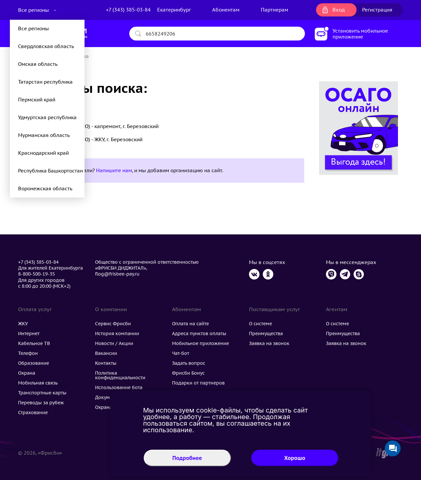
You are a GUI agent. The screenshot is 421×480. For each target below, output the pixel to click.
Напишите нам (114, 170)
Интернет (28, 333)
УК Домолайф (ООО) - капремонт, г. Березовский (100, 126)
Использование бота (118, 387)
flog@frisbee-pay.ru (117, 274)
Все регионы (34, 10)
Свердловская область (46, 46)
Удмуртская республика (47, 117)
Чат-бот (180, 353)
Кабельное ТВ (34, 343)
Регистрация (377, 10)
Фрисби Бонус (188, 373)
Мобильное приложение (200, 343)
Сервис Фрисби (113, 323)
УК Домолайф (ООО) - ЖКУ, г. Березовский (91, 139)
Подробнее (187, 458)
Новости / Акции (114, 343)
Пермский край (36, 99)
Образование (33, 363)
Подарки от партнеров (198, 383)
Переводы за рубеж (41, 402)
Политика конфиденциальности (120, 375)
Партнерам (274, 10)
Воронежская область (45, 188)
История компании (117, 333)
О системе (260, 323)
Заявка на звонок (269, 343)
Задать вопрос (188, 363)
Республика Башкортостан (50, 171)
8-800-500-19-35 (36, 274)
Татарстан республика (45, 82)
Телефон (28, 353)
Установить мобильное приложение (360, 34)
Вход (339, 10)
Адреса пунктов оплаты (199, 333)
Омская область (38, 64)
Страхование (33, 412)
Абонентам (225, 10)
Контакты (105, 363)
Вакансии (106, 353)
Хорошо (294, 458)
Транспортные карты (42, 392)
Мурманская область (44, 135)
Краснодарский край (43, 153)
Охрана (26, 373)
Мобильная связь (38, 383)
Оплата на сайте (190, 323)
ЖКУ (23, 323)
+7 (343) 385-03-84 (128, 10)
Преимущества (266, 333)
